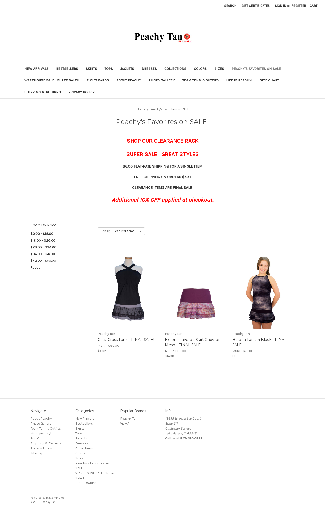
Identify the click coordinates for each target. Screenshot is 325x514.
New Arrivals (36, 68)
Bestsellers (67, 68)
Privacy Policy (81, 92)
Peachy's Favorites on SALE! (256, 68)
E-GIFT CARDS (98, 80)
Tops (109, 68)
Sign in (280, 6)
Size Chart (269, 80)
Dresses (149, 68)
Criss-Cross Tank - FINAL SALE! (126, 339)
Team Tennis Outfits (200, 80)
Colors (200, 68)
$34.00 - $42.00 (43, 254)
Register (298, 6)
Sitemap (37, 453)
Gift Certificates (256, 6)
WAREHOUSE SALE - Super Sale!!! (51, 80)
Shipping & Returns (42, 92)
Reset (35, 267)
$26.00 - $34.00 (43, 247)
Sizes (219, 68)
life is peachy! (239, 80)
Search (230, 6)
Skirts (91, 68)
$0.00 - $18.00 (42, 233)
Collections (175, 68)
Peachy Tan (129, 419)
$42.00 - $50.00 (43, 260)
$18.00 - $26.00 (43, 240)
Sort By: (106, 231)
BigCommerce (55, 497)
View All (125, 423)
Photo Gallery (162, 80)
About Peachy (128, 80)
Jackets (127, 68)
